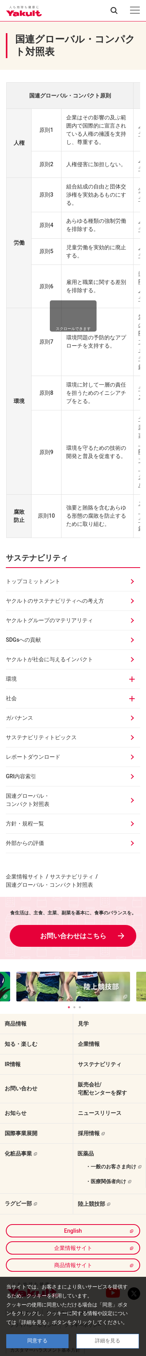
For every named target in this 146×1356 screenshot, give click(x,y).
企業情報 (89, 1044)
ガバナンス (19, 718)
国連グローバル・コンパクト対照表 (27, 800)
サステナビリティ (37, 558)
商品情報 (15, 1024)
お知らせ (15, 1113)
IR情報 (13, 1064)
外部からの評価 (25, 843)
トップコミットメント (33, 581)
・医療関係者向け (106, 1181)
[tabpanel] (73, 986)
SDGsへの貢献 (23, 640)
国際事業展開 (21, 1133)
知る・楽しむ (21, 1044)
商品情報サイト (73, 1265)
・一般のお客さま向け (111, 1167)
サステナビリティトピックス (41, 737)
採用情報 (89, 1133)
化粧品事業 (18, 1153)
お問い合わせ (21, 1088)
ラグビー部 (18, 1203)
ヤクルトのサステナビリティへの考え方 (55, 601)
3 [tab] (80, 1007)
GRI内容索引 (21, 776)
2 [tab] (74, 1007)
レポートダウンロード (33, 757)
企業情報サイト (25, 876)
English (73, 1231)
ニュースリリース (99, 1113)
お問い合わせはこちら (73, 936)
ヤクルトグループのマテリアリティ (49, 620)
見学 (83, 1024)
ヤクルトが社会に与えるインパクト (49, 659)
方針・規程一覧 (25, 823)
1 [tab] (69, 1007)
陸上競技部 (91, 1204)
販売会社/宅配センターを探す (102, 1088)
